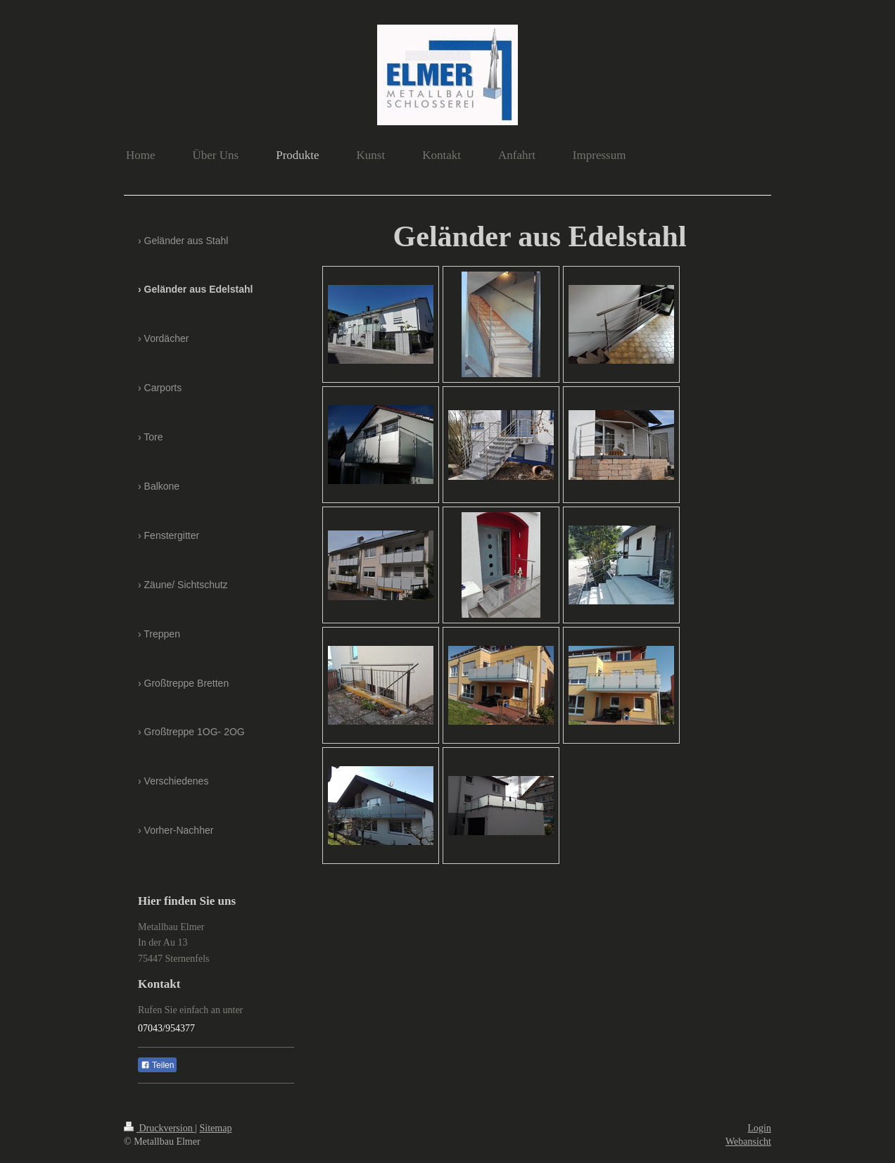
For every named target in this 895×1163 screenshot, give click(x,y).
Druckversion (159, 1128)
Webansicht (748, 1141)
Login (759, 1128)
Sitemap (216, 1128)
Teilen (157, 1065)
